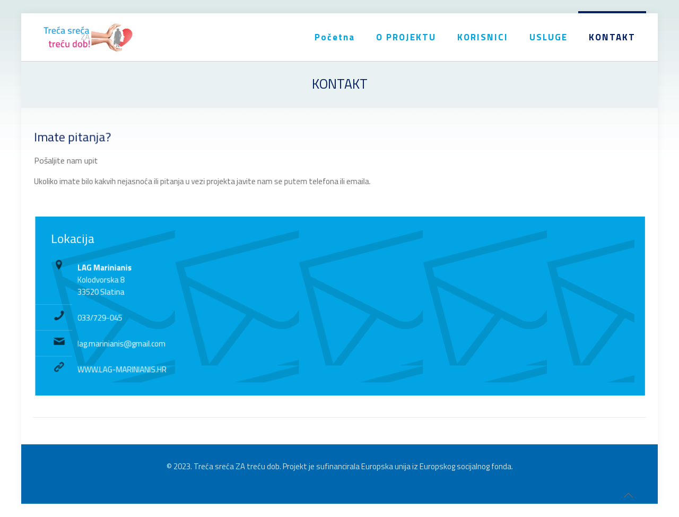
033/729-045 (106, 317)
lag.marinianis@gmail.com (127, 343)
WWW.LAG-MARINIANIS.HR (128, 368)
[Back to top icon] (628, 495)
